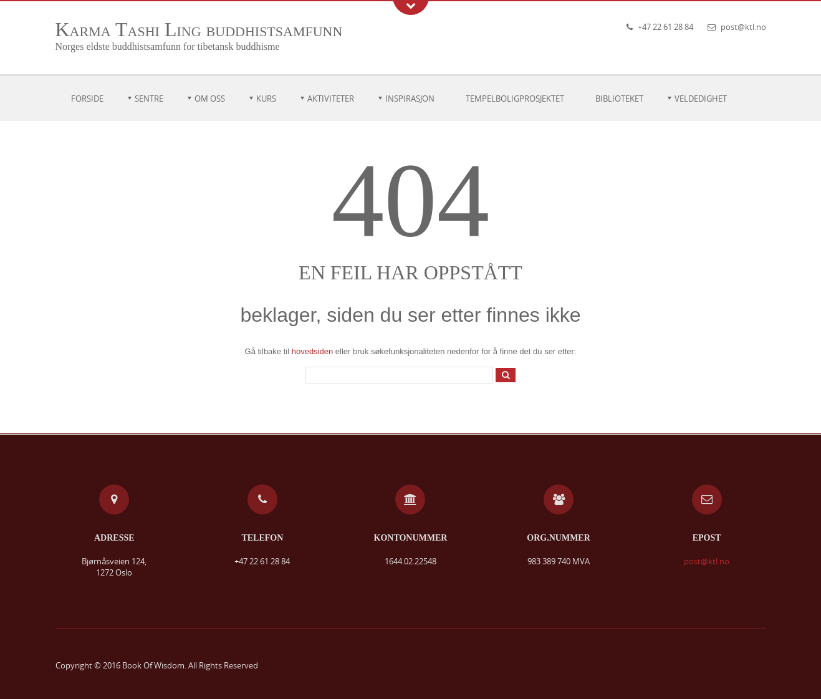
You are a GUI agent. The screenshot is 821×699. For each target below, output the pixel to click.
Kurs (266, 98)
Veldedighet (701, 98)
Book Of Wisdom (153, 665)
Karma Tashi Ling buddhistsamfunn (199, 29)
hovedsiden (313, 351)
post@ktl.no (743, 26)
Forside (87, 98)
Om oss (209, 98)
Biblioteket (619, 98)
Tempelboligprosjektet (515, 98)
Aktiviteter (330, 98)
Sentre (149, 98)
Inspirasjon (410, 98)
